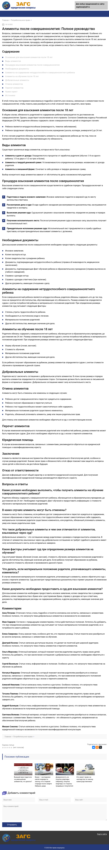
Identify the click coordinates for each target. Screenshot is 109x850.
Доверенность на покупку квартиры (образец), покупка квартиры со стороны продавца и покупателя (64, 781)
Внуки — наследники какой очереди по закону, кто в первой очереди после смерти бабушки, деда (43, 781)
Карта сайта (102, 834)
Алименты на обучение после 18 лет (22, 76)
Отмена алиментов (14, 84)
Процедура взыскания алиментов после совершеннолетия (32, 65)
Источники (10, 95)
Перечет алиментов (14, 88)
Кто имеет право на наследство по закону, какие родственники (84, 779)
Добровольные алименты (17, 80)
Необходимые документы (17, 69)
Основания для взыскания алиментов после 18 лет (29, 57)
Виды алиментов (13, 61)
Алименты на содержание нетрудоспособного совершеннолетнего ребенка (40, 72)
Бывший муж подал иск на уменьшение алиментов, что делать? (23, 779)
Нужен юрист (11, 91)
